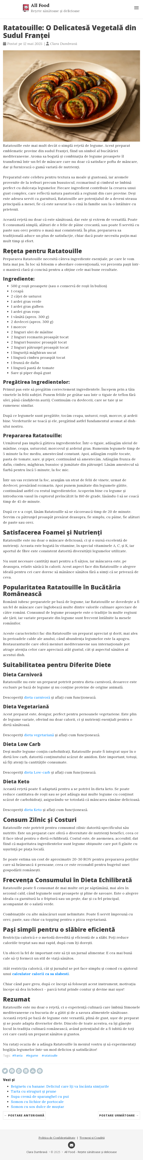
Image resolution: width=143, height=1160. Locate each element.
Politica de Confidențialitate (57, 1138)
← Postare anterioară (24, 1115)
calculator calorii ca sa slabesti (40, 973)
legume (33, 1055)
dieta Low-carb (37, 772)
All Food (40, 5)
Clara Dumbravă (36, 1152)
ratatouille (50, 1055)
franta (18, 1055)
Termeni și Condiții (92, 1138)
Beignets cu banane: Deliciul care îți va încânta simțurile (60, 1086)
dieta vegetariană (39, 735)
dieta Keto (33, 809)
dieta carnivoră (37, 697)
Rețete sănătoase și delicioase (55, 11)
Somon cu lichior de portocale (37, 1101)
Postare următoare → (119, 1115)
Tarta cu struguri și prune (33, 1091)
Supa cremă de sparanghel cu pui (40, 1096)
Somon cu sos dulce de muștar (37, 1106)
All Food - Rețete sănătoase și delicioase (90, 1152)
